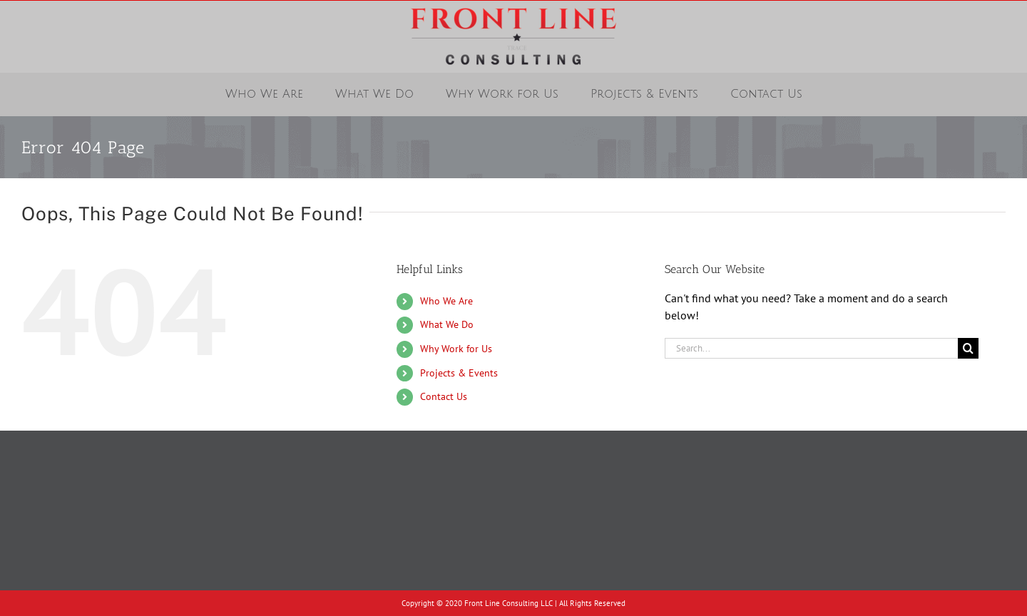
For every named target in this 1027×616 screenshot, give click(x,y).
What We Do (447, 324)
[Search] (968, 348)
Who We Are (446, 300)
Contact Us (443, 396)
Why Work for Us (456, 348)
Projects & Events (459, 372)
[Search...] (811, 348)
